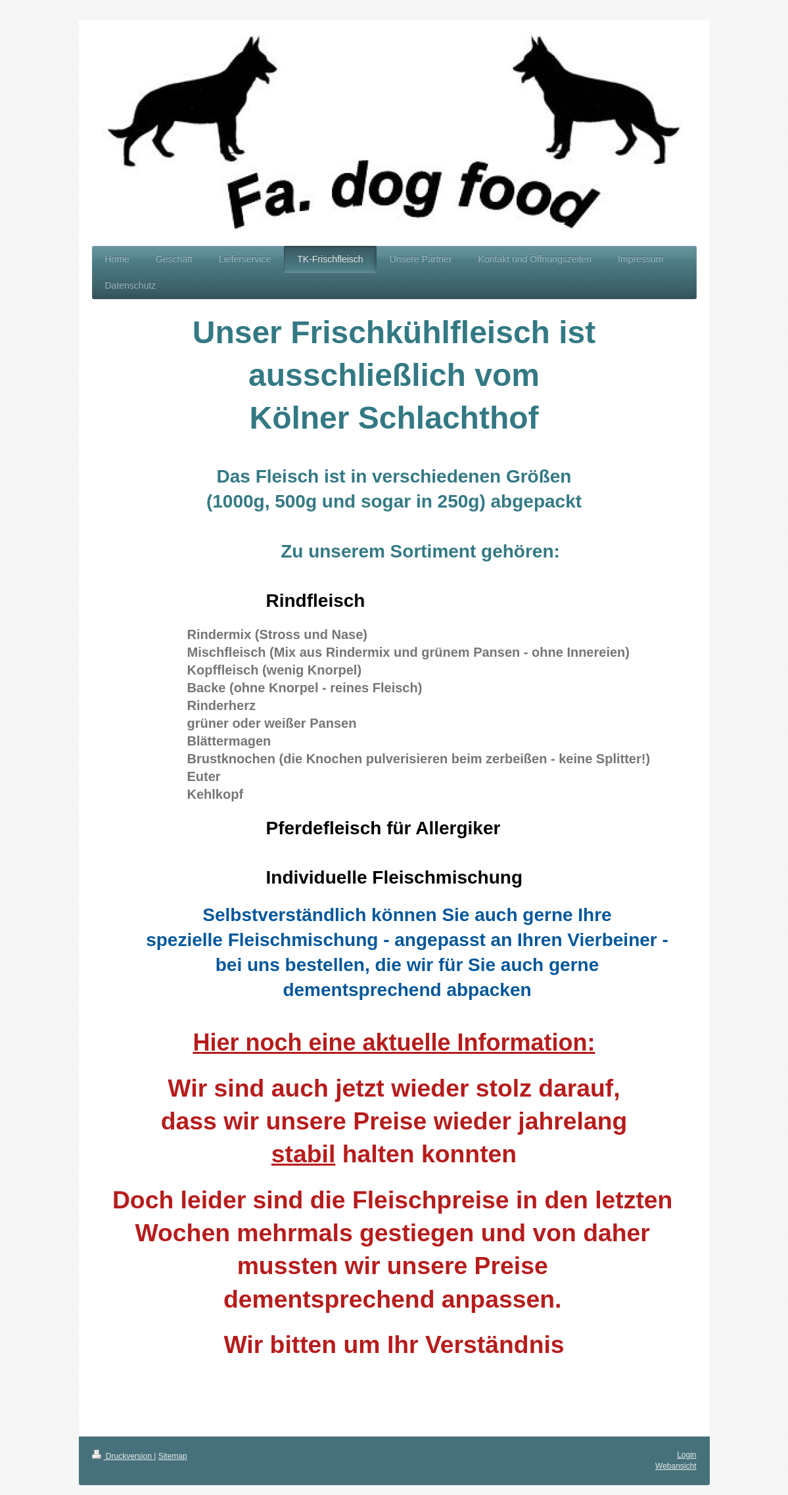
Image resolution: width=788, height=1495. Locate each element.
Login (686, 1454)
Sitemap (172, 1456)
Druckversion (123, 1456)
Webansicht (675, 1466)
